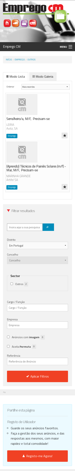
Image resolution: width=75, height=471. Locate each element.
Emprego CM (12, 46)
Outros (31, 59)
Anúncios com (28, 337)
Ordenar (10, 86)
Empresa (12, 319)
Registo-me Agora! (37, 456)
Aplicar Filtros (37, 376)
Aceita (24, 346)
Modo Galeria (43, 76)
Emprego (20, 59)
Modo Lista (15, 76)
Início (9, 59)
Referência (37, 359)
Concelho (12, 254)
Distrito (11, 240)
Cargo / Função (16, 302)
